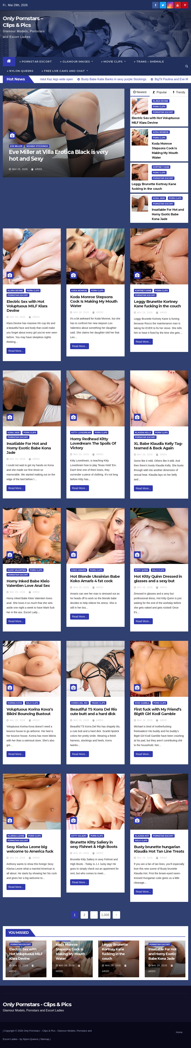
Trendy (179, 92)
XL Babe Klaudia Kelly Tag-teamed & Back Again (158, 445)
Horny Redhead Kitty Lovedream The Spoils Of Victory (93, 443)
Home (179, 1032)
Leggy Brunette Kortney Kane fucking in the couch (157, 303)
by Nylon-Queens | (30, 1039)
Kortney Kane (161, 167)
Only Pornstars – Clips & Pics (39, 1030)
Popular (160, 92)
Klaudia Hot (142, 836)
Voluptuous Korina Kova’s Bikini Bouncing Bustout (30, 711)
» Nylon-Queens (20, 71)
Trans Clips (98, 703)
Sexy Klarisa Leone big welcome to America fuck (30, 849)
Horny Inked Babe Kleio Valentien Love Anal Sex (28, 583)
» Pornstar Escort (35, 61)
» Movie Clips (113, 61)
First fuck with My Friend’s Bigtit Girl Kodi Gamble (157, 711)
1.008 (105, 915)
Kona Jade (159, 198)
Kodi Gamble (142, 703)
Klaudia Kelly (143, 432)
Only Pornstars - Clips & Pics (37, 1004)
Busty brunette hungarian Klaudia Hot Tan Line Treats (159, 849)
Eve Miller (16, 146)
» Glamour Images (76, 61)
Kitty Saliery (79, 836)
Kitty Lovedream (81, 432)
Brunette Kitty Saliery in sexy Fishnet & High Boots (93, 844)
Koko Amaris (78, 570)
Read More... (16, 350)
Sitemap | (45, 1039)
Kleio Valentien (17, 570)
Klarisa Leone (16, 836)
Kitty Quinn (141, 570)
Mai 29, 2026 (20, 169)
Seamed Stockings (37, 146)
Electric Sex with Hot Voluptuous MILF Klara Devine (27, 306)
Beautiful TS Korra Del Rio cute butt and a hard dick (93, 711)
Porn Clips (159, 106)
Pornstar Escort (163, 112)
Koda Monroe (161, 132)
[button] (186, 66)
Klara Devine (160, 101)
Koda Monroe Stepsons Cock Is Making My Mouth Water (93, 301)
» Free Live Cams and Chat (65, 71)
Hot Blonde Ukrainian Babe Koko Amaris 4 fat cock (95, 578)
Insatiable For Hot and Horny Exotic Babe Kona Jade (29, 448)
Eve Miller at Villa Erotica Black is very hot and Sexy (58, 155)
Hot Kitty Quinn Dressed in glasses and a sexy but (158, 578)
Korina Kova (15, 703)
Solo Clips (158, 570)
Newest (139, 92)
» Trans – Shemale (149, 61)
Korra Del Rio (79, 703)
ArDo (36, 169)
